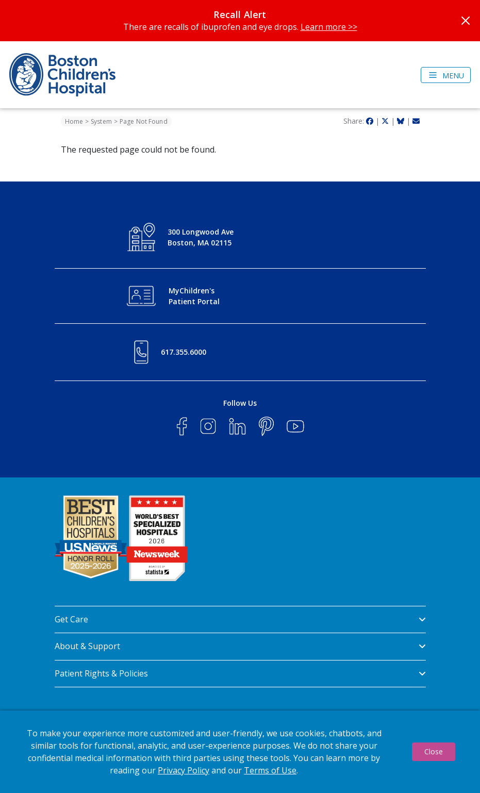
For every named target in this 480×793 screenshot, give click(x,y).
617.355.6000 (183, 352)
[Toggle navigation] (446, 75)
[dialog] (240, 752)
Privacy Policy (183, 770)
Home (74, 121)
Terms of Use (270, 770)
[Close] (465, 20)
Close (433, 751)
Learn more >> (329, 26)
